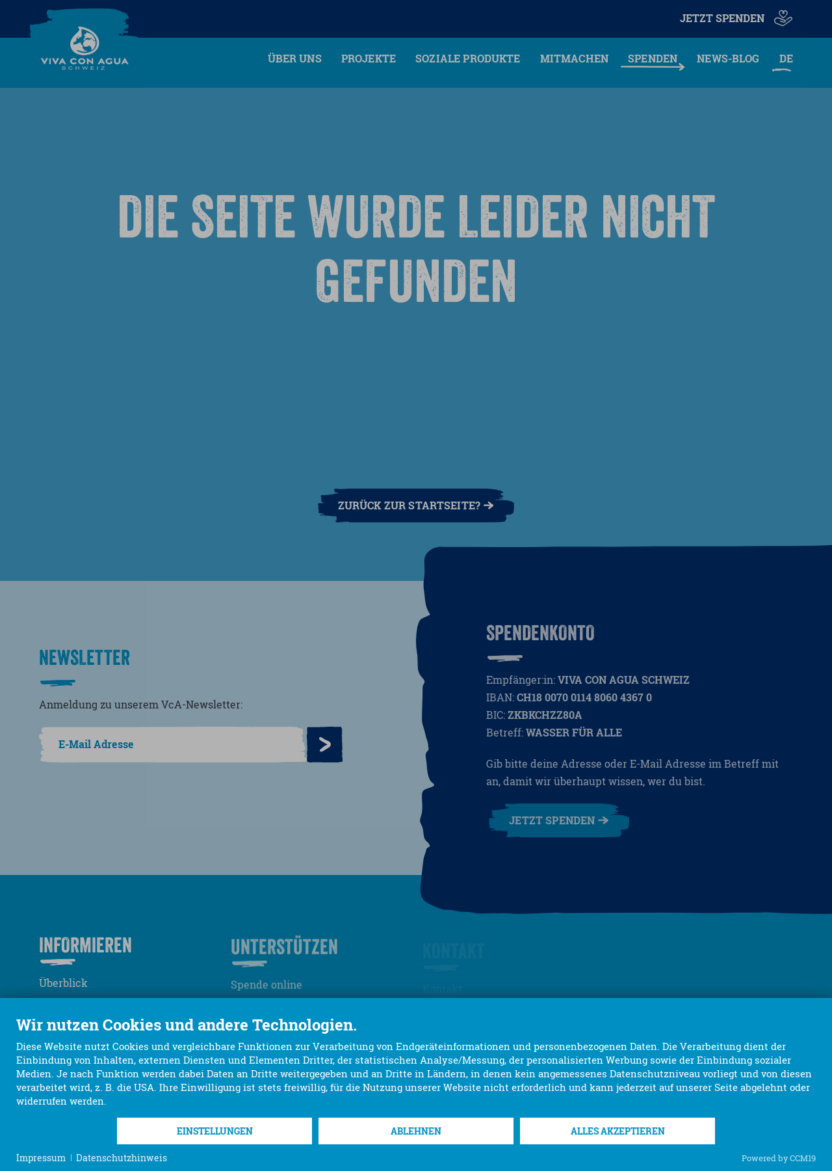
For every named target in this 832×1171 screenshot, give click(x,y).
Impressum (41, 1157)
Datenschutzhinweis (121, 1157)
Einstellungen (215, 1131)
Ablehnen (416, 1131)
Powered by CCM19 (779, 1158)
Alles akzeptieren (618, 1131)
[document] (416, 1065)
